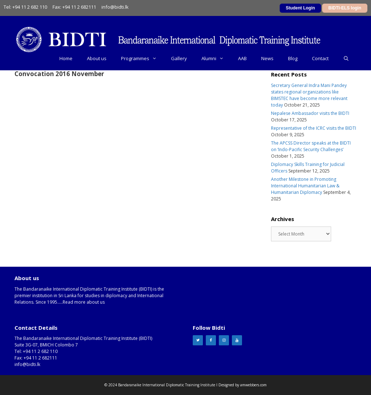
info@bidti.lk (115, 7)
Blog (292, 58)
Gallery (179, 58)
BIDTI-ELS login (344, 8)
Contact (320, 58)
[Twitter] (198, 340)
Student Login (300, 8)
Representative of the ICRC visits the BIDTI (313, 128)
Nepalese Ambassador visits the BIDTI (310, 113)
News (267, 58)
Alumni (216, 58)
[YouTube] (237, 340)
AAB (242, 58)
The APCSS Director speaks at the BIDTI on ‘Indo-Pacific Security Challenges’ (311, 146)
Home (65, 58)
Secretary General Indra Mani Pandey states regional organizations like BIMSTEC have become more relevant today (309, 95)
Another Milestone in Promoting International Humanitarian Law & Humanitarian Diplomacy (305, 185)
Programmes (142, 58)
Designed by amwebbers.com (242, 384)
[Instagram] (224, 340)
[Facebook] (211, 340)
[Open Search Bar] (346, 58)
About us (97, 58)
